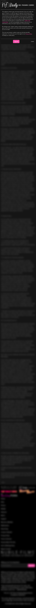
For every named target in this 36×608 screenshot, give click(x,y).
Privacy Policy (29, 34)
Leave (32, 41)
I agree (16, 41)
